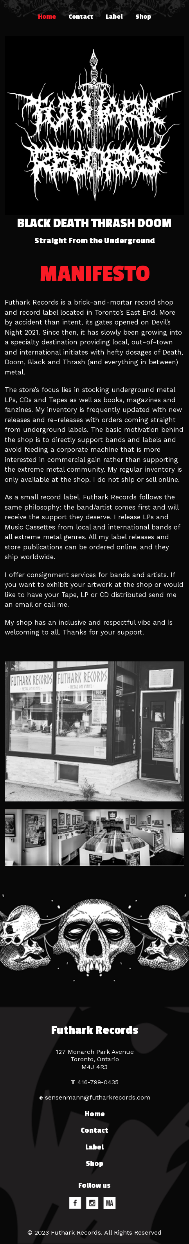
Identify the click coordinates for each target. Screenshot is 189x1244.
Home (47, 17)
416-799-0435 (95, 1082)
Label (114, 17)
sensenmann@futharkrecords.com (94, 1097)
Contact (80, 17)
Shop (143, 17)
